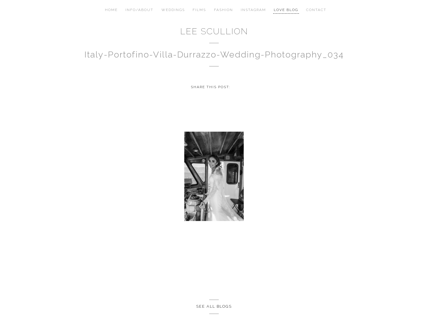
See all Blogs (214, 306)
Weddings (173, 10)
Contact (316, 10)
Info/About (139, 10)
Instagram (253, 10)
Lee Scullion (214, 31)
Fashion (223, 10)
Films (199, 10)
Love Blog (286, 10)
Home (111, 10)
